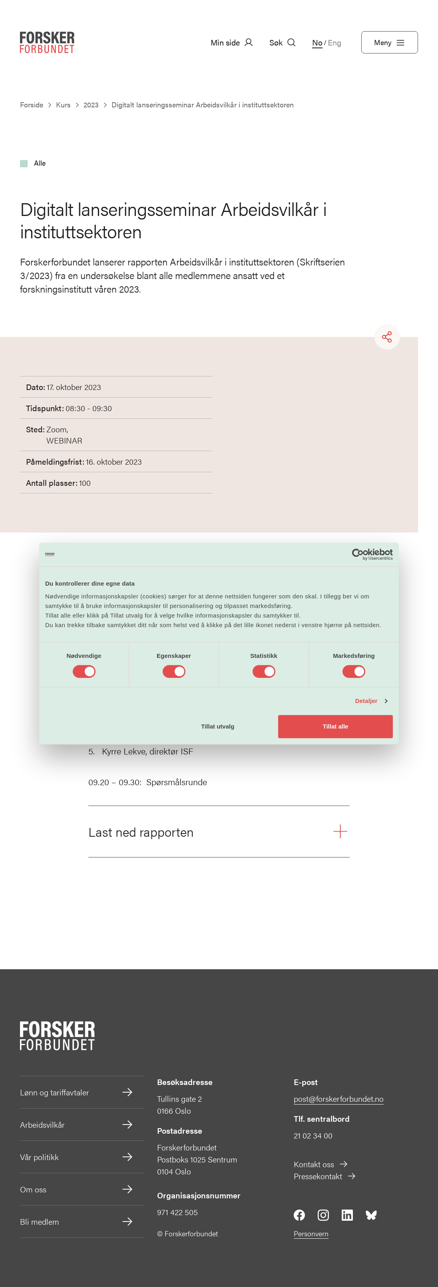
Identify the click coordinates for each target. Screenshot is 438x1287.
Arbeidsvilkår (77, 1124)
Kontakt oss (321, 1164)
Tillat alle (335, 726)
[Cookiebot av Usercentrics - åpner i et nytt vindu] (358, 554)
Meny (389, 42)
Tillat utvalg (217, 726)
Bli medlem (77, 1221)
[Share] (387, 337)
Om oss (77, 1189)
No (317, 42)
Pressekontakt (325, 1176)
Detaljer (366, 700)
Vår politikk (77, 1156)
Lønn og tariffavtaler (77, 1092)
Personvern (311, 1233)
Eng (334, 42)
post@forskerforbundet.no (339, 1098)
